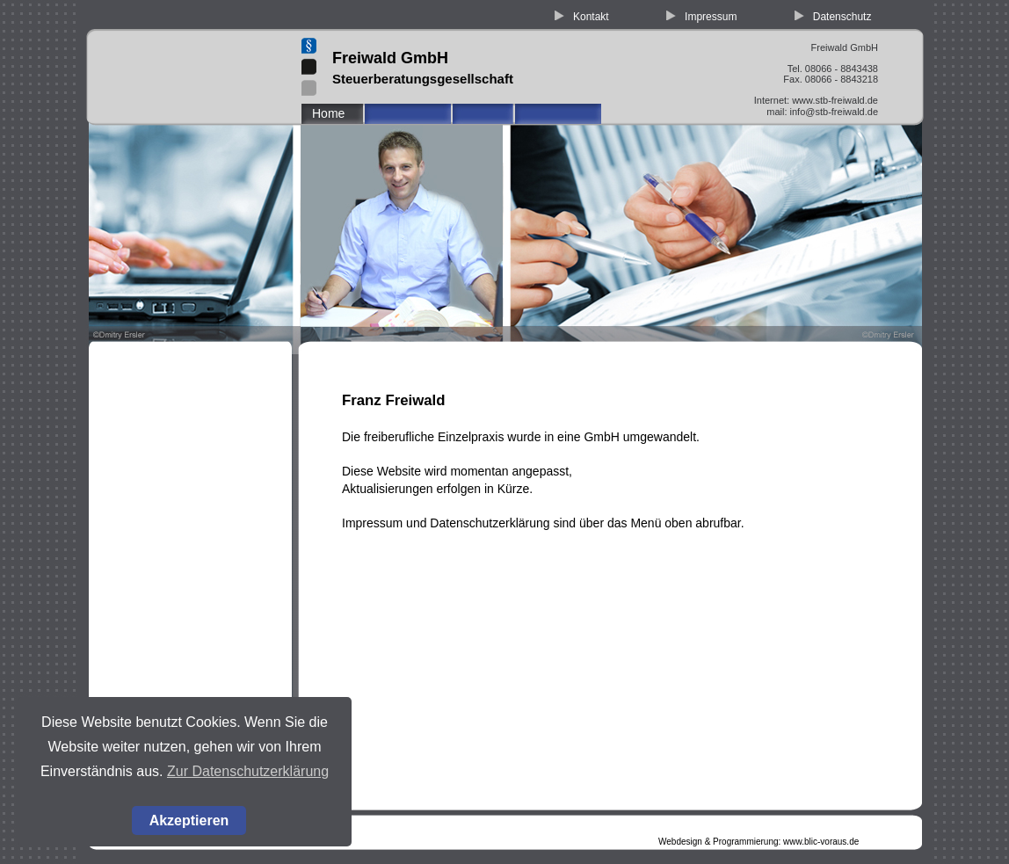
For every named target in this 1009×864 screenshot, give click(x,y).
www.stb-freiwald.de (835, 100)
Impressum (711, 17)
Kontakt (591, 17)
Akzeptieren (189, 820)
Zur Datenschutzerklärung (248, 771)
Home (328, 113)
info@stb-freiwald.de (834, 111)
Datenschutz (842, 17)
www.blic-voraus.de (821, 841)
